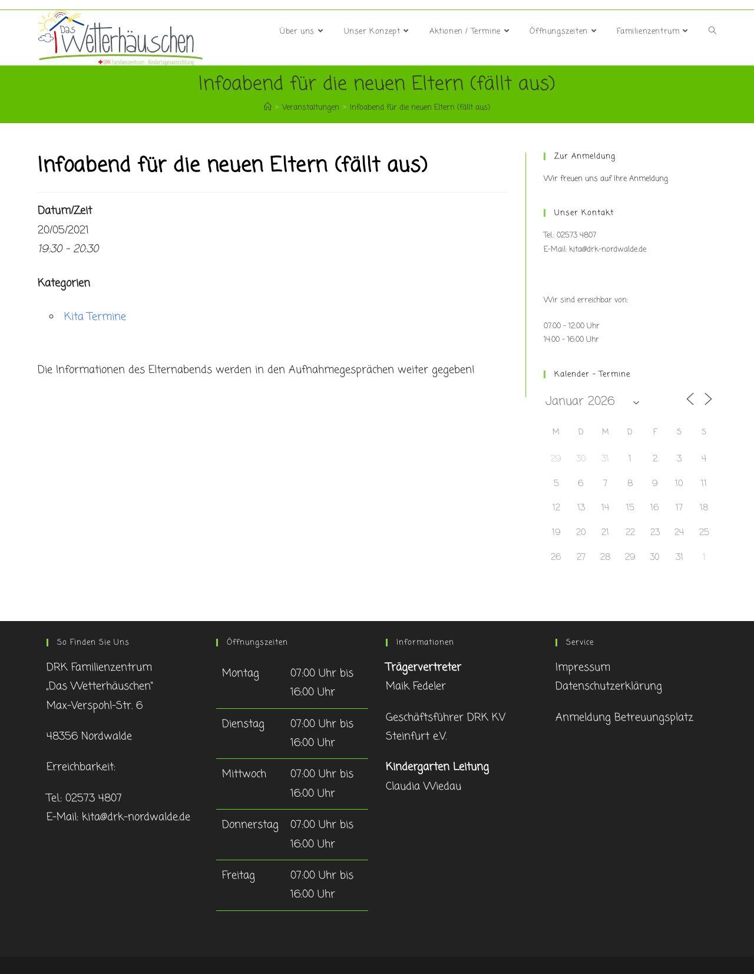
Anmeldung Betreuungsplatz (624, 717)
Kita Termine (95, 317)
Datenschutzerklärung (608, 686)
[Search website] (712, 32)
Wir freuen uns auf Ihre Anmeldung (606, 178)
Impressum (582, 667)
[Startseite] (268, 107)
